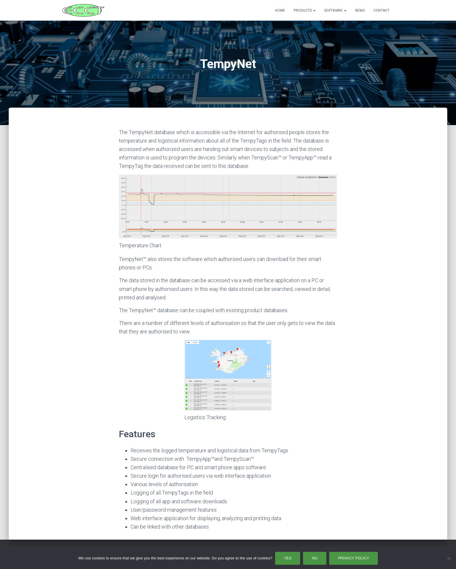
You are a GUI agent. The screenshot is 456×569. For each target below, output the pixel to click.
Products (305, 10)
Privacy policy (353, 558)
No (315, 558)
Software (335, 10)
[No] (449, 558)
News (360, 10)
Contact (381, 10)
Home (280, 10)
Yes (287, 558)
